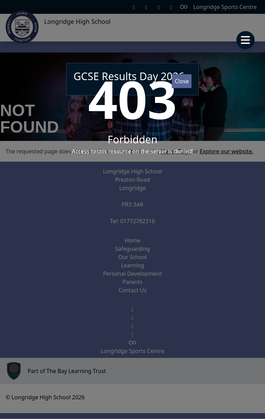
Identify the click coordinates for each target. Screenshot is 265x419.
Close (182, 81)
